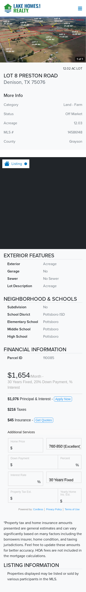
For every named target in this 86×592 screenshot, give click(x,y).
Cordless (38, 509)
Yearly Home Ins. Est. (68, 493)
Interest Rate (18, 474)
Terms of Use (72, 509)
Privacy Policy (54, 509)
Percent (65, 458)
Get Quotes (44, 420)
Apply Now (63, 399)
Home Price (18, 441)
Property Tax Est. (21, 491)
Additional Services (21, 432)
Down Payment (20, 458)
